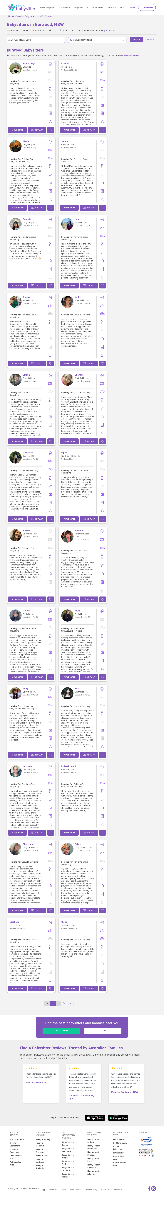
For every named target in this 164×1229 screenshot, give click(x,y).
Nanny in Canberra (40, 1160)
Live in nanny (118, 1153)
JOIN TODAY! (61, 1030)
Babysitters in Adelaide (68, 1175)
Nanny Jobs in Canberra (93, 1166)
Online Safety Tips (15, 1157)
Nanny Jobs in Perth (93, 1159)
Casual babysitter (117, 1147)
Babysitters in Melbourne (68, 1150)
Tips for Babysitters (15, 1144)
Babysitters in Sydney (68, 1143)
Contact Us (111, 7)
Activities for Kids (15, 1163)
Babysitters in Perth (68, 1162)
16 (64, 1003)
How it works (97, 7)
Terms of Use (75, 1190)
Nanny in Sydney (43, 1139)
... (58, 1003)
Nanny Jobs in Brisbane (93, 1153)
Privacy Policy (91, 1190)
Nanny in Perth (42, 1156)
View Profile (17, 130)
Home (11, 16)
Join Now (147, 7)
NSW (40, 16)
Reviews (53, 1190)
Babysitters (30, 16)
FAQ (122, 7)
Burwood (49, 16)
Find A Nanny (64, 7)
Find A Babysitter (47, 7)
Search (19, 16)
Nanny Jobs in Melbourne (93, 1147)
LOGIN (103, 1030)
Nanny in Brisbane (40, 1150)
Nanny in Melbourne (40, 1144)
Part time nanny (120, 1143)
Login (131, 7)
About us (105, 1190)
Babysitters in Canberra (68, 1169)
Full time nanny (119, 1139)
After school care (118, 1157)
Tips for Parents (17, 1139)
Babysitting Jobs (81, 7)
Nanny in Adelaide (40, 1166)
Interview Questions (14, 1150)
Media (63, 1190)
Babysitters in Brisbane (68, 1156)
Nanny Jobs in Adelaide (93, 1172)
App (43, 1190)
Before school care (119, 1164)
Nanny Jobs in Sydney (93, 1140)
